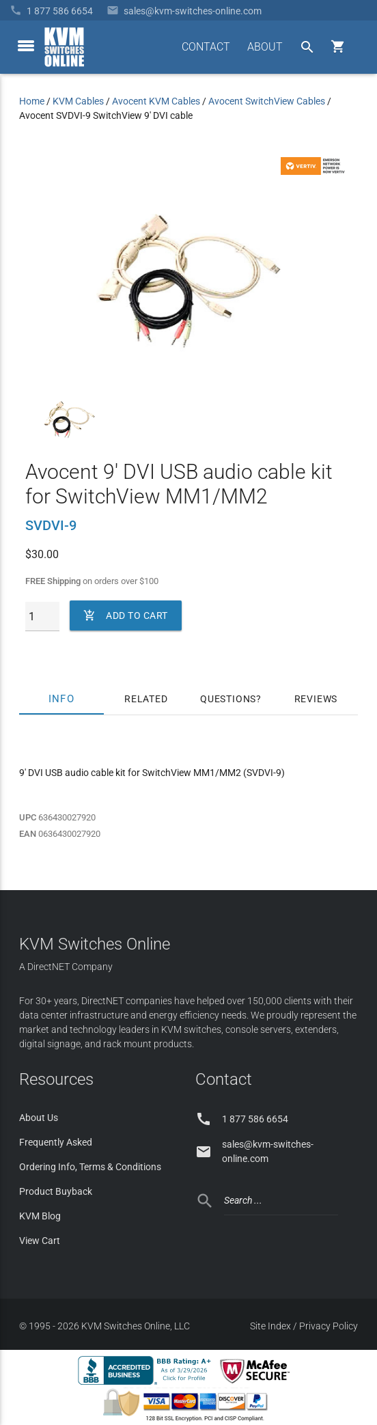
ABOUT (265, 46)
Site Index (270, 1325)
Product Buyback (55, 1191)
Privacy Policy (328, 1325)
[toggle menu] (26, 46)
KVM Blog (40, 1215)
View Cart (39, 1240)
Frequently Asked (55, 1142)
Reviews (316, 698)
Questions (228, 698)
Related (146, 698)
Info (61, 699)
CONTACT (206, 46)
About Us (38, 1117)
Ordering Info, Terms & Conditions (90, 1166)
